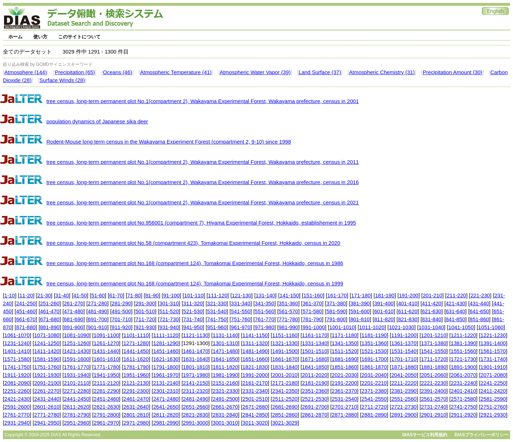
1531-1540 (403, 351)
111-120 (217, 295)
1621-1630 (166, 359)
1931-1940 (76, 375)
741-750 (217, 319)
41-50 (80, 295)
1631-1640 (195, 359)
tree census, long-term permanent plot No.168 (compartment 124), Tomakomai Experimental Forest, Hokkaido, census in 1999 (194, 283)
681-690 (74, 319)
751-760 (241, 319)
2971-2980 (136, 423)
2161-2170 (255, 383)
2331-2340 (255, 391)
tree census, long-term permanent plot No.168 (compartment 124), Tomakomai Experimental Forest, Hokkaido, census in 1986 (194, 263)
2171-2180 (285, 383)
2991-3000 (195, 423)
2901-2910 (433, 415)
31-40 (62, 295)
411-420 (431, 303)
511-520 (169, 311)
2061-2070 (463, 375)
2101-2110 (76, 383)
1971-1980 (195, 375)
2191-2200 (344, 383)
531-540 (217, 311)
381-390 (360, 303)
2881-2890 (374, 415)
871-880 (26, 327)
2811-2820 (166, 415)
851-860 (479, 319)
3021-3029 (285, 423)
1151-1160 (285, 335)
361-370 (312, 303)
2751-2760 (493, 407)
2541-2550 (374, 399)
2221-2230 (433, 383)
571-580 (312, 311)
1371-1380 (433, 343)
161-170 (337, 295)
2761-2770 (17, 415)
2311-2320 (195, 391)
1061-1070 (17, 335)
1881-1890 (433, 367)
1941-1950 (106, 375)
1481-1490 (255, 351)
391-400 (384, 303)
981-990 (288, 327)
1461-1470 (195, 351)
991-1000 (314, 327)
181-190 (384, 295)
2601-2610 (46, 407)
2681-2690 (285, 407)
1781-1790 (136, 367)
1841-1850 (314, 367)
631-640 (455, 311)
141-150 (289, 295)
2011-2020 (314, 375)
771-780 (288, 319)
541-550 (241, 311)
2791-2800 (106, 415)
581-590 (336, 311)
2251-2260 (17, 391)
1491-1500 (285, 351)
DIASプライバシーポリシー (481, 434)
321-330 (217, 303)
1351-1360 (374, 343)
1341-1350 (344, 343)
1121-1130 (195, 335)
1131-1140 (225, 335)
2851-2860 (285, 415)
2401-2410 (463, 391)
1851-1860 (344, 367)
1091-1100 (106, 335)
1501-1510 (314, 351)
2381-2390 (403, 391)
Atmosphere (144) (25, 72)
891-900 (74, 327)
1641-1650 (225, 359)
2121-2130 (136, 383)
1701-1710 (403, 359)
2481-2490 (195, 399)
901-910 (97, 327)
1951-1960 (136, 375)
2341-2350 (285, 391)
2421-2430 (17, 399)
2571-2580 (463, 399)
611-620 (408, 311)
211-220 (456, 295)
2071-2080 (493, 375)
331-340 (241, 303)
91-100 (171, 295)
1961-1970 (166, 375)
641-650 (479, 311)
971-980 (264, 327)
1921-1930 (46, 375)
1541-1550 (433, 351)
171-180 (361, 295)
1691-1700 (374, 359)
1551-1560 (463, 351)
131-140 (265, 295)
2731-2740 (433, 407)
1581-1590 (46, 359)
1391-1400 (493, 343)
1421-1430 (76, 351)
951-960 (217, 327)
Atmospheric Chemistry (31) (382, 72)
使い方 (40, 36)
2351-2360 (314, 391)
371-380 (336, 303)
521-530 (193, 311)
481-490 (97, 311)
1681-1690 (344, 359)
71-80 (134, 295)
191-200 (408, 295)
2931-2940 (17, 423)
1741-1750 (17, 367)
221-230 (480, 295)
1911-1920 (17, 375)
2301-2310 (166, 391)
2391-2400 (433, 391)
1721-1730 (463, 359)
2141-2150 (195, 383)
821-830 (408, 319)
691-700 (97, 319)
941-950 (193, 327)
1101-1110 (136, 335)
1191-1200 (403, 335)
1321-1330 (285, 343)
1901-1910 (493, 367)
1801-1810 (195, 367)
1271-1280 (136, 343)
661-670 (26, 319)
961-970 (241, 327)
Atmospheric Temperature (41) (176, 72)
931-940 (169, 327)
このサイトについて (79, 36)
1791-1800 (166, 367)
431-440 (479, 303)
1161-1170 (314, 335)
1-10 (9, 295)
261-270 (74, 303)
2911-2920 (463, 415)
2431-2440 (46, 399)
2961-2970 (106, 423)
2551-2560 (403, 399)
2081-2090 (17, 383)
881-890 (50, 327)
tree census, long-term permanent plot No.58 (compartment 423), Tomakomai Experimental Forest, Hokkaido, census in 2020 (193, 243)
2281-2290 (106, 391)
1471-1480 (225, 351)
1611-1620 (136, 359)
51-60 (98, 295)
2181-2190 (314, 383)
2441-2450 (76, 399)
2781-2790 (76, 415)
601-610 (384, 311)
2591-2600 (17, 407)
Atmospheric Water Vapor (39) (254, 72)
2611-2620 (76, 407)
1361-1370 (403, 343)
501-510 (145, 311)
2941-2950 (46, 423)
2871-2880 (344, 415)
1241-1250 (46, 343)
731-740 (193, 319)
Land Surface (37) (320, 72)
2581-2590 (493, 399)
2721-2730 (403, 407)
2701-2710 (344, 407)
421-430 (455, 303)
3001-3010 (225, 423)
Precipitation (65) (75, 72)
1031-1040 (431, 327)
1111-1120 (166, 335)
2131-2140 (166, 383)
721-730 (169, 319)
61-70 (116, 295)
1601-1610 (106, 359)
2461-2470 (136, 399)
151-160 (313, 295)
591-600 (360, 311)
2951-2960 (76, 423)
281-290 (121, 303)
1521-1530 (374, 351)
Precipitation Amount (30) (452, 72)
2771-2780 (46, 415)
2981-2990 (166, 423)
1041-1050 (461, 327)
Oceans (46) (117, 72)
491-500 (121, 311)
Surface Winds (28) (62, 80)
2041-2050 (403, 375)
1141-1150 (255, 335)
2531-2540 (344, 399)
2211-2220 (403, 383)
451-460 (26, 311)
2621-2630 (106, 407)
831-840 (431, 319)
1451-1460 (166, 351)
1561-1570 (493, 351)
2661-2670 (225, 407)
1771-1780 (106, 367)
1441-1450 (136, 351)
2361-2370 (344, 391)
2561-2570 (433, 399)
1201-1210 (433, 335)
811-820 (384, 319)
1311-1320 (255, 343)
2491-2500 (225, 399)
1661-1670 (285, 359)
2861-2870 (314, 415)
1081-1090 (76, 335)
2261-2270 (46, 391)
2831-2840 (225, 415)
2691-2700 (314, 407)
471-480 (74, 311)
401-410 (408, 303)
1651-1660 (255, 359)
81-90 (152, 295)
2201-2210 (374, 383)
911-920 (121, 327)
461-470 (50, 311)
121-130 (241, 295)
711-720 (145, 319)
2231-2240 (463, 383)
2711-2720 (374, 407)
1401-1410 (17, 351)
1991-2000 (255, 375)
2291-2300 (136, 391)
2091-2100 (46, 383)
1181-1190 (374, 335)
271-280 (97, 303)
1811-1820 (225, 367)
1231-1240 (17, 343)
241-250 (26, 303)
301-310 (169, 303)
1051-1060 (491, 327)
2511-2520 (285, 399)
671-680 (50, 319)
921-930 (145, 327)
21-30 (44, 295)
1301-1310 (225, 343)
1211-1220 (463, 335)
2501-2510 (255, 399)
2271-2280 (76, 391)
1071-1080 (46, 335)
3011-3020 (255, 423)
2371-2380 (374, 391)
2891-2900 (403, 415)
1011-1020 (371, 327)
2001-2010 (285, 375)
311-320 (193, 303)
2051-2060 (433, 375)
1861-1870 (374, 367)
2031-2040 (374, 375)
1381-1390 (463, 343)
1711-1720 (433, 359)
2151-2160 (225, 383)
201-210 (432, 295)
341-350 (264, 303)
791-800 (336, 319)
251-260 (50, 303)
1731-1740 (493, 359)
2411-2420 (493, 391)
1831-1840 (285, 367)
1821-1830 (255, 367)
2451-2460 (106, 399)
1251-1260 (76, 343)
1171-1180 (344, 335)
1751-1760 (46, 367)
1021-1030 (401, 327)
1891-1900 (463, 367)
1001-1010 (342, 327)
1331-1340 (314, 343)
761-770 (264, 319)
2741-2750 (463, 407)
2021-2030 (344, 375)
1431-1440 (106, 351)
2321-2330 (225, 391)
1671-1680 (314, 359)
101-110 (194, 295)
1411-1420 (46, 351)
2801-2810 (136, 415)
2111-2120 (106, 383)
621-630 (431, 311)
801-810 (360, 319)
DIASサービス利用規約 (425, 434)
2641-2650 (166, 407)
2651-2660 (195, 407)
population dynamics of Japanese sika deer (97, 121)
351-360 (288, 303)
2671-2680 (255, 407)
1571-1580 (17, 359)
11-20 (26, 295)
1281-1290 (166, 343)
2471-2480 (166, 399)
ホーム (15, 36)
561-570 (288, 311)
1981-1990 (225, 375)
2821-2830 (195, 415)
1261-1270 (106, 343)
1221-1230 (493, 335)
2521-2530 (314, 399)
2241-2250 (493, 383)
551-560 (264, 311)
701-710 (121, 319)
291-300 (145, 303)
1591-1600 (76, 359)
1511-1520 (344, 351)
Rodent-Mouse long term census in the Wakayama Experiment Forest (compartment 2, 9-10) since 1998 (168, 142)
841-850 (455, 319)
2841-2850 (255, 415)
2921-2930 (493, 415)
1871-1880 (403, 367)
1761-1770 (76, 367)
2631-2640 (136, 407)
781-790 (312, 319)
